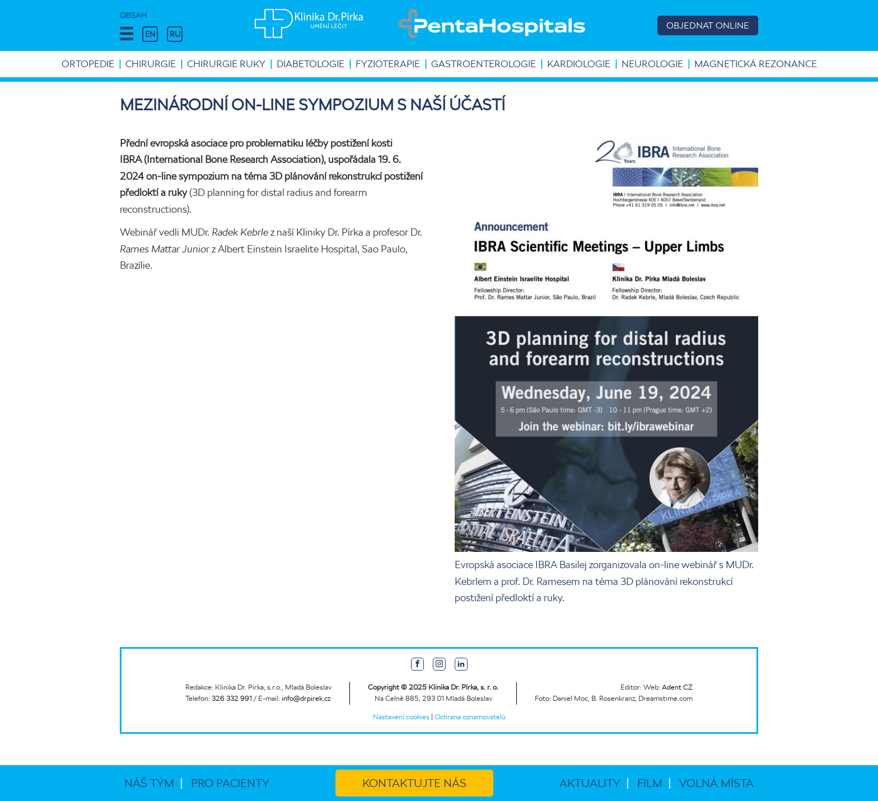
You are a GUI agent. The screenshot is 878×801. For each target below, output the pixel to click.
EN (150, 34)
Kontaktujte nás (414, 783)
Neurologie (652, 63)
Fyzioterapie (388, 63)
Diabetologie (310, 63)
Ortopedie (88, 63)
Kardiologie (578, 63)
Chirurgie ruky (226, 63)
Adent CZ (677, 687)
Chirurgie (150, 63)
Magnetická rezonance (755, 63)
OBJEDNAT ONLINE (707, 25)
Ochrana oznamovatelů (470, 717)
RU (175, 34)
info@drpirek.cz (306, 698)
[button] (126, 34)
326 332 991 (232, 698)
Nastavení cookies (401, 717)
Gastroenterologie (483, 63)
